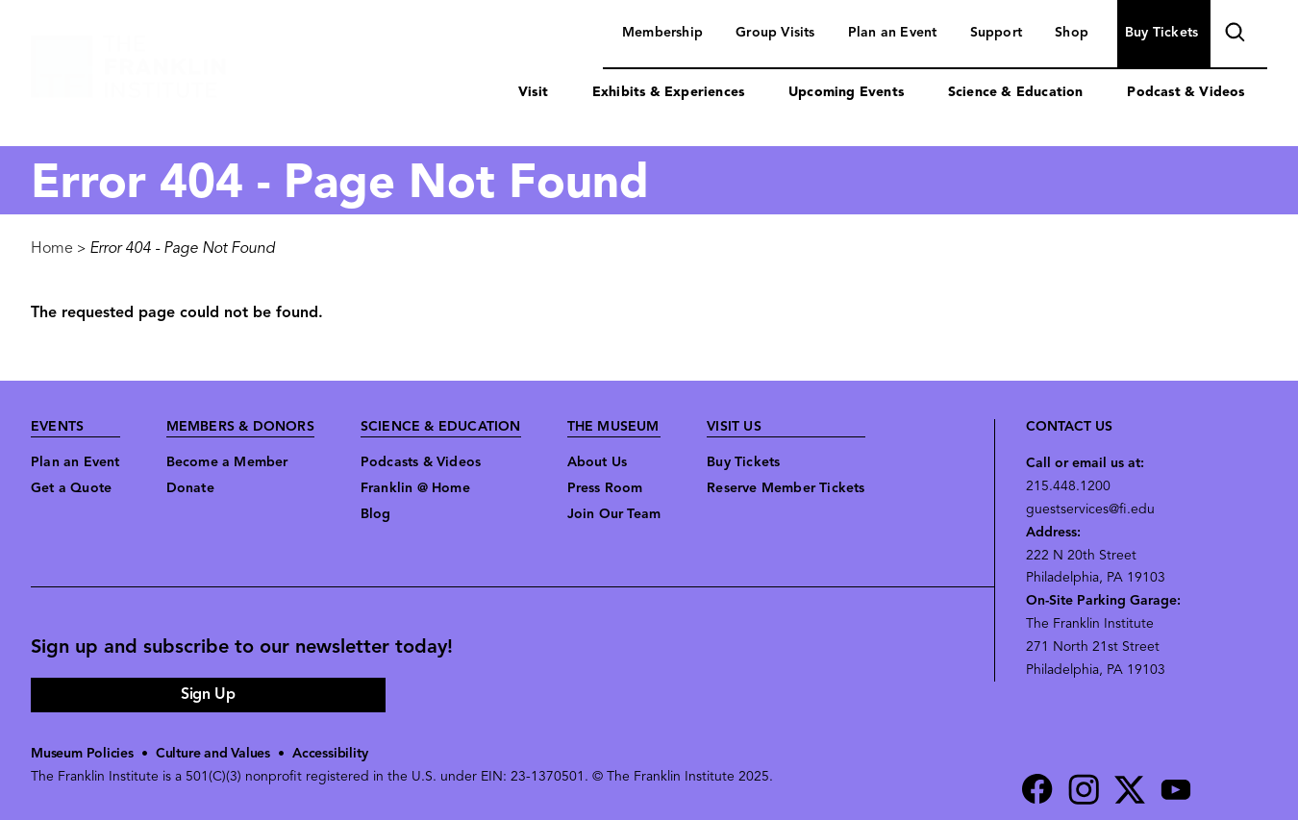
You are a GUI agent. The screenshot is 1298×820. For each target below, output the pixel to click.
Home (52, 249)
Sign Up (208, 695)
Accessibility (329, 754)
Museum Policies (82, 754)
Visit (533, 93)
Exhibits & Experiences (668, 93)
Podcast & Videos (1185, 93)
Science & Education (1016, 93)
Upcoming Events (846, 93)
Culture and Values (213, 754)
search (1232, 35)
